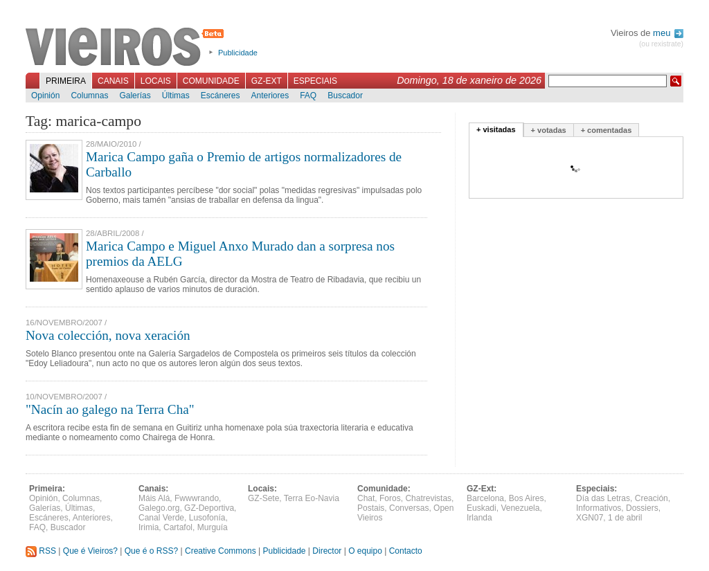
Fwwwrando (196, 498)
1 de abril (625, 518)
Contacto (405, 551)
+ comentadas (606, 130)
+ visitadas (496, 129)
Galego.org (158, 508)
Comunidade (211, 81)
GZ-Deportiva (209, 508)
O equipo (365, 551)
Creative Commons (220, 551)
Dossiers (642, 508)
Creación (651, 498)
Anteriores (270, 95)
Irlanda (479, 518)
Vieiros (127, 48)
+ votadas (548, 130)
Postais (370, 508)
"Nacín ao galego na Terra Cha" (110, 409)
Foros (390, 498)
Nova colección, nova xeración (108, 335)
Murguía (212, 527)
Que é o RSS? (151, 551)
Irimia (148, 527)
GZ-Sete (263, 498)
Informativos (598, 508)
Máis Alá (154, 498)
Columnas (89, 95)
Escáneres (220, 95)
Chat (366, 498)
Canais (113, 81)
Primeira (66, 81)
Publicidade (238, 52)
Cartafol (177, 527)
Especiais (315, 81)
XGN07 (589, 518)
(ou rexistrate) (661, 44)
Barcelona (485, 498)
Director (326, 551)
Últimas (176, 95)
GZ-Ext (266, 81)
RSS (41, 551)
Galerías (134, 95)
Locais (156, 81)
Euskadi (481, 508)
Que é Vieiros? (90, 551)
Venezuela (520, 508)
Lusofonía (207, 518)
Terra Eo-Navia (311, 498)
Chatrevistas (428, 498)
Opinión (45, 95)
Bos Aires (526, 498)
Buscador (345, 95)
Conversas (409, 508)
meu (668, 33)
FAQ (308, 95)
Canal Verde (161, 518)
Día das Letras (603, 498)
